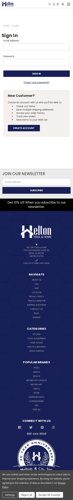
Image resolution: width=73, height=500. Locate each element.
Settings (10, 495)
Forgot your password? (36, 82)
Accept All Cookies (49, 495)
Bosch (36, 376)
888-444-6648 (36, 433)
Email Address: (11, 40)
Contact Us (36, 309)
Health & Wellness (36, 346)
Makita (36, 372)
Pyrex (36, 367)
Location (36, 292)
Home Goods (36, 342)
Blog (36, 313)
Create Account (24, 128)
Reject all (26, 495)
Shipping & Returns (36, 305)
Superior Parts (36, 397)
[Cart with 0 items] (62, 4)
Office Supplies (36, 351)
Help (37, 288)
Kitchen (37, 334)
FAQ (36, 284)
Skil (36, 405)
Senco (36, 388)
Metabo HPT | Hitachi (36, 380)
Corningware (36, 401)
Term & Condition (37, 300)
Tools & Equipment (36, 338)
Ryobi (36, 392)
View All (36, 409)
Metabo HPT (36, 384)
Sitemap (36, 317)
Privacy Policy (36, 296)
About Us (36, 279)
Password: (8, 56)
